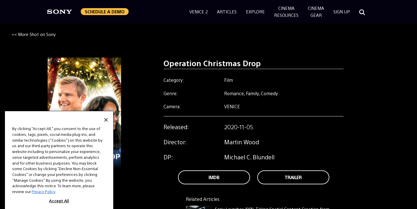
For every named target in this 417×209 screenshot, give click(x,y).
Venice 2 (198, 11)
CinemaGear (316, 11)
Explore (255, 11)
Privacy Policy (43, 197)
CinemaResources (286, 11)
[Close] (106, 126)
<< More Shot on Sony (34, 34)
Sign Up (341, 11)
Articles (227, 11)
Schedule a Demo (105, 11)
